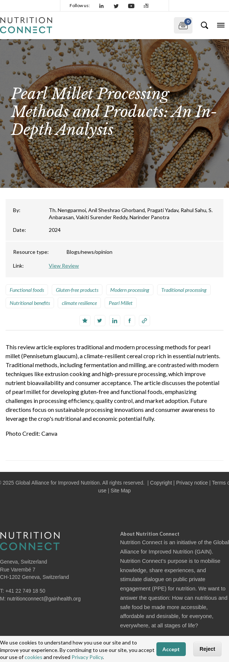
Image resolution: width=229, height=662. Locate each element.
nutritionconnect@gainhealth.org (44, 599)
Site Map (121, 491)
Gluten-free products (77, 290)
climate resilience (79, 303)
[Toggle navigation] (221, 25)
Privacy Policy (87, 657)
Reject (207, 649)
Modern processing (129, 290)
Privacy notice (192, 483)
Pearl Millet (121, 303)
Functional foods (27, 290)
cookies (33, 657)
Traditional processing (184, 290)
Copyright (161, 483)
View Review (64, 265)
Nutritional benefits (30, 303)
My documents (182, 23)
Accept (171, 649)
